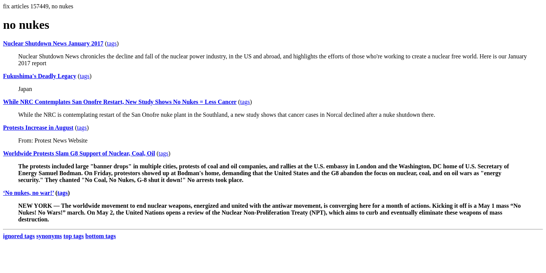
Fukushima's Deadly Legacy (39, 76)
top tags (73, 236)
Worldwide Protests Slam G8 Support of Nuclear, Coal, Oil (79, 153)
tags (112, 43)
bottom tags (100, 236)
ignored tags (19, 236)
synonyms (49, 236)
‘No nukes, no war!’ (28, 193)
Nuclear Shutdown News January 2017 (53, 43)
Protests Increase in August (38, 127)
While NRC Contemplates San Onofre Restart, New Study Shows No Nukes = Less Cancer (120, 102)
